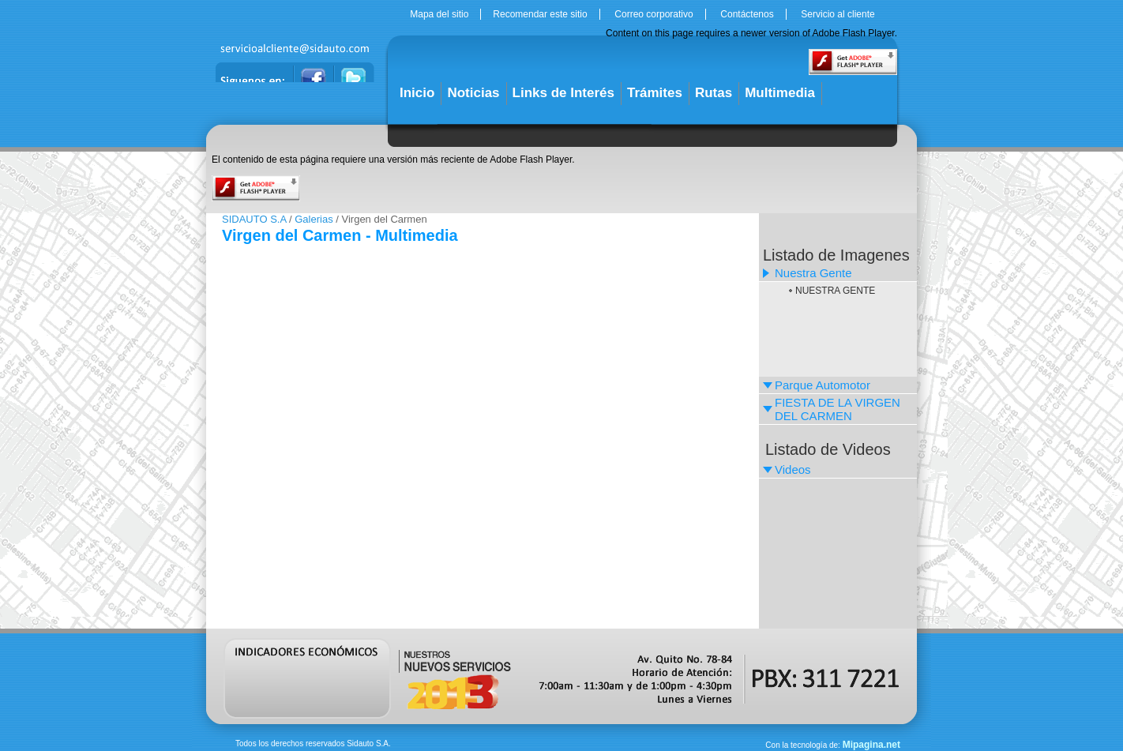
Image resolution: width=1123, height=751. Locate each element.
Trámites (654, 92)
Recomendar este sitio (540, 14)
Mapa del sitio (439, 14)
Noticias (473, 92)
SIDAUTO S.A (254, 219)
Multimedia (780, 92)
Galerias (313, 219)
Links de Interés (563, 92)
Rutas (713, 92)
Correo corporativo (653, 14)
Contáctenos (746, 14)
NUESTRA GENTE (835, 290)
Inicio (417, 92)
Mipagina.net (871, 744)
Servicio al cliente (837, 14)
